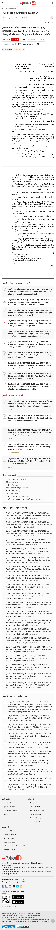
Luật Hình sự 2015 (43, 922)
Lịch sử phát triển (9, 807)
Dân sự (10, 410)
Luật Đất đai (32, 922)
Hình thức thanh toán (10, 835)
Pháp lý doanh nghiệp (37, 810)
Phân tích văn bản (35, 807)
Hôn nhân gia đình (13, 424)
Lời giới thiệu (8, 803)
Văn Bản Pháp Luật (8, 922)
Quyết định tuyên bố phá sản (16, 496)
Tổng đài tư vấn (35, 822)
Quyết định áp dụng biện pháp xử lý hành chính (23, 499)
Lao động (9, 493)
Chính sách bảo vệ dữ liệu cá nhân (15, 846)
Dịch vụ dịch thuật (36, 814)
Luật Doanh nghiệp (21, 922)
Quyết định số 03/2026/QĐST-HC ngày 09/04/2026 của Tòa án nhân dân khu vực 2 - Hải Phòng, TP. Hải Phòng (29, 779)
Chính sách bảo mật (10, 842)
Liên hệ (6, 814)
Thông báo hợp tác (10, 850)
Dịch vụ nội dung (35, 818)
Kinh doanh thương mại (14, 488)
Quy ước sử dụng (9, 838)
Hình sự (9, 485)
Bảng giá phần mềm (10, 831)
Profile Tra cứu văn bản (11, 810)
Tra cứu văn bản (35, 803)
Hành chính (10, 491)
